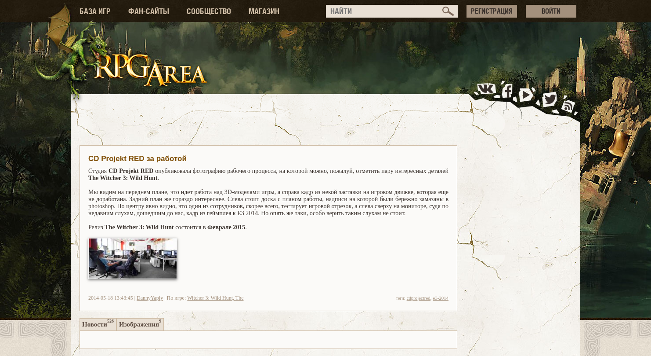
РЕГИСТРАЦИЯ (492, 11)
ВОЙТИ (551, 11)
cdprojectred (418, 298)
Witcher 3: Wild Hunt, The (215, 298)
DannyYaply (150, 298)
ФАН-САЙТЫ (148, 11)
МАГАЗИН (264, 11)
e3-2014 (440, 298)
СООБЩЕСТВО (209, 11)
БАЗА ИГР (95, 11)
